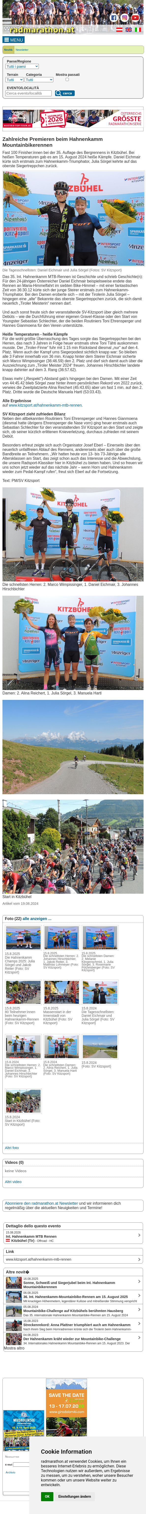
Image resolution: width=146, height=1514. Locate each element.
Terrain (12, 75)
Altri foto (12, 1148)
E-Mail (8, 1464)
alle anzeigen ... (37, 919)
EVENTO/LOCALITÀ (23, 88)
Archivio (10, 1472)
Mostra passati (68, 75)
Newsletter (22, 49)
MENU (13, 39)
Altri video (13, 1182)
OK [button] (47, 1496)
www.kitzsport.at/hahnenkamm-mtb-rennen (45, 405)
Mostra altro (14, 1348)
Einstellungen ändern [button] (74, 1496)
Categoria (34, 75)
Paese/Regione (19, 61)
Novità (8, 49)
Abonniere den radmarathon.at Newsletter (41, 1203)
